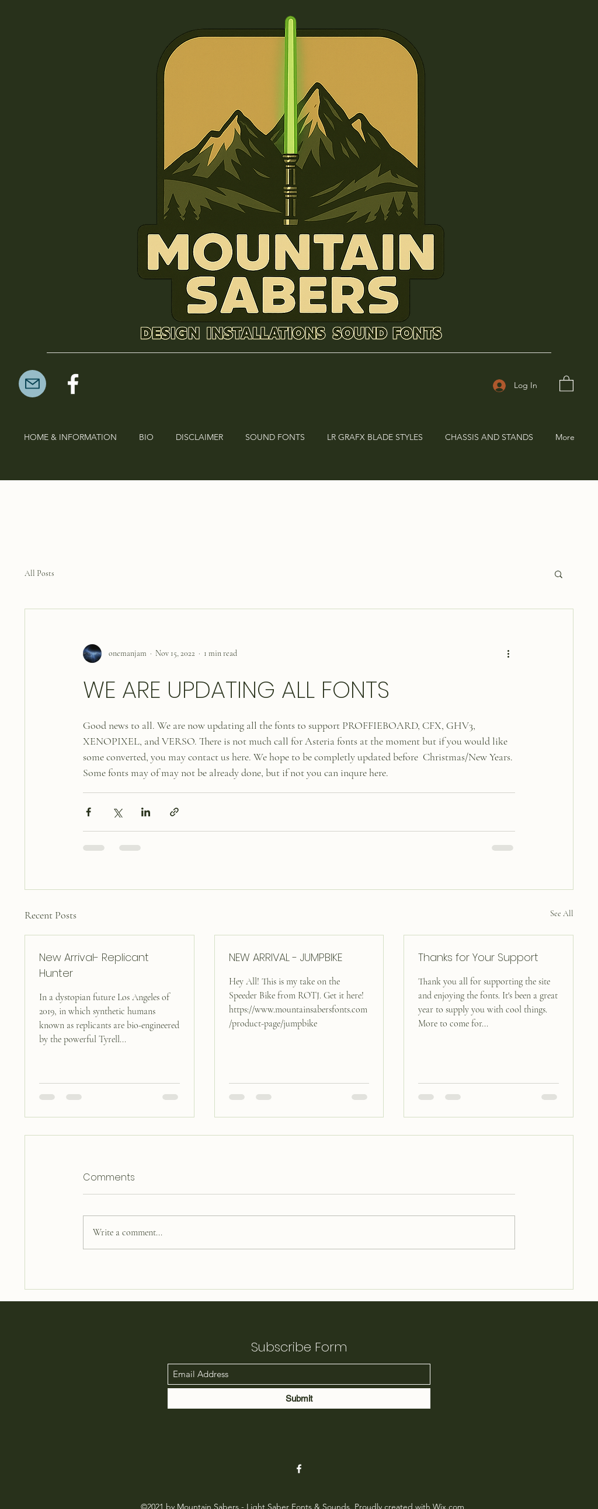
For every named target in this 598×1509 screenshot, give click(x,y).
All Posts (39, 573)
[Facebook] (73, 384)
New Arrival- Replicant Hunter (94, 965)
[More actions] (508, 654)
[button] (566, 383)
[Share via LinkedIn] (145, 812)
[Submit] (299, 1398)
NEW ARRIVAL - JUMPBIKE (285, 957)
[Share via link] (174, 812)
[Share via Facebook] (88, 812)
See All (561, 913)
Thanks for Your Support (478, 957)
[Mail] (32, 383)
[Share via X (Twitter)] (117, 812)
